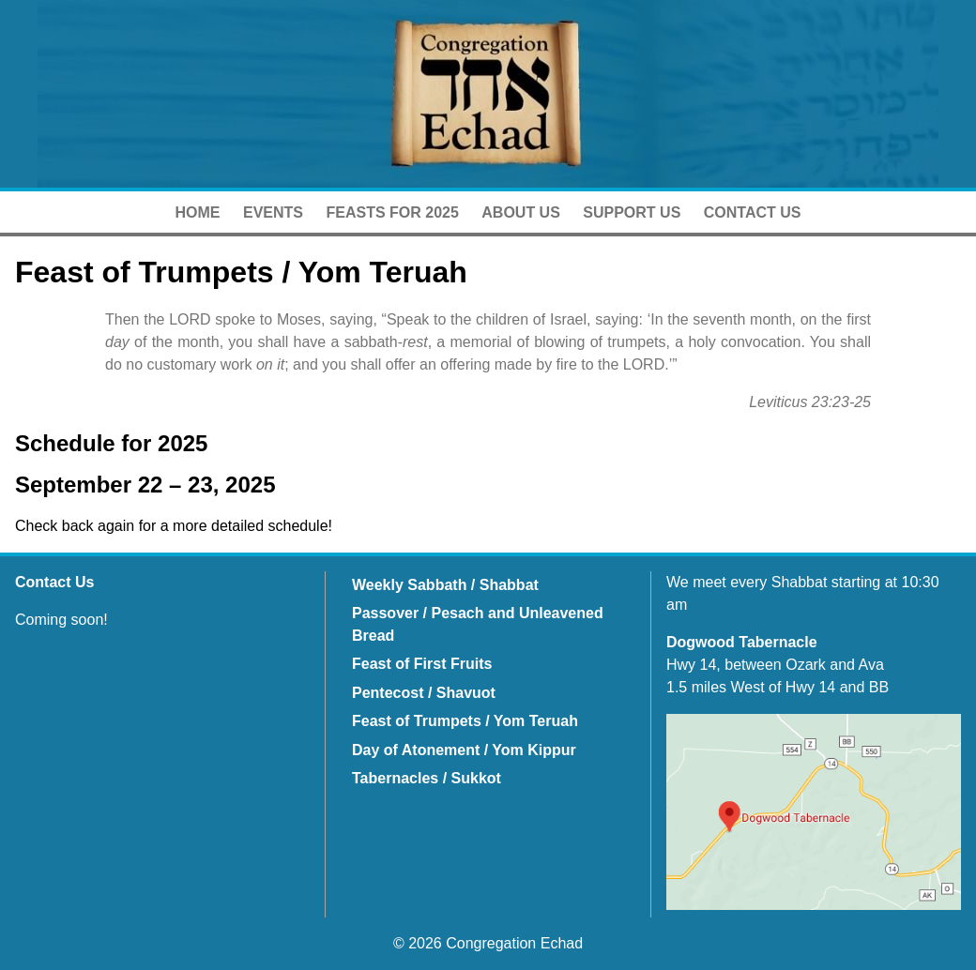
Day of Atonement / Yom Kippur (464, 750)
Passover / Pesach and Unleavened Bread (477, 624)
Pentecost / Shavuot (424, 693)
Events (273, 212)
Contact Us (752, 212)
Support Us (631, 212)
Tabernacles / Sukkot (426, 778)
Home (198, 212)
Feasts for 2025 (392, 212)
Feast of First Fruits (422, 664)
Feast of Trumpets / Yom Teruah (465, 721)
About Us (520, 212)
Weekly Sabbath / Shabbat (445, 585)
